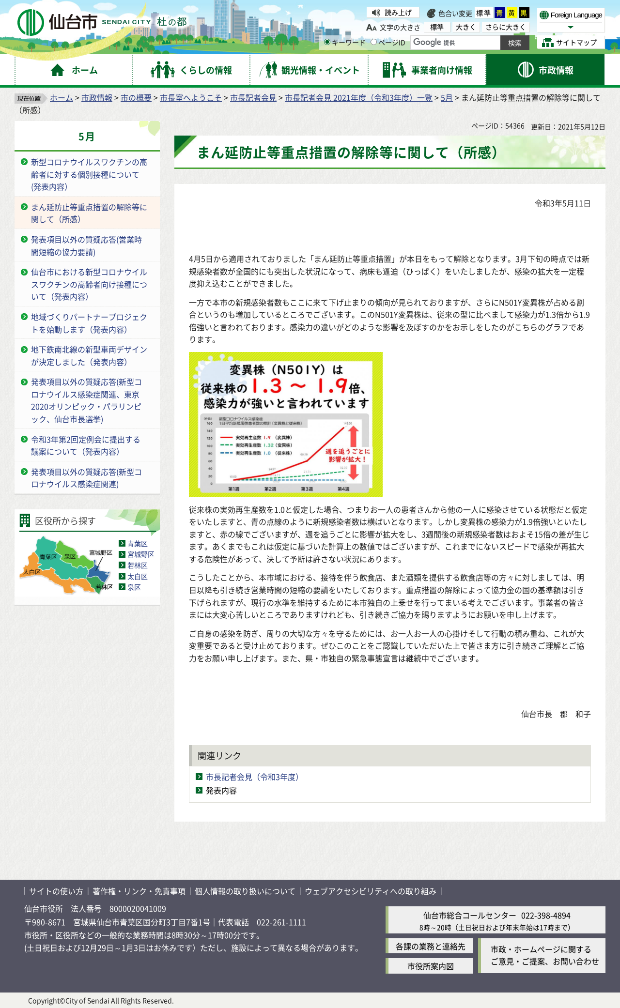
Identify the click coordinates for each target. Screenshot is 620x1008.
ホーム (61, 97)
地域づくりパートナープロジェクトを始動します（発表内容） (89, 323)
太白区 (137, 576)
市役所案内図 (430, 966)
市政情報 (96, 97)
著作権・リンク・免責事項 (139, 891)
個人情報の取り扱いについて (245, 891)
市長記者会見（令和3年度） (254, 776)
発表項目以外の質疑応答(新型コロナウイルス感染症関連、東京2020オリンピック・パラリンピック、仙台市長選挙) (86, 400)
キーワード (345, 42)
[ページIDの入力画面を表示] (374, 42)
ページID (388, 42)
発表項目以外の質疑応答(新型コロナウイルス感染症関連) (86, 478)
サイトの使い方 (56, 891)
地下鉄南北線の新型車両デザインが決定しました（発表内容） (89, 355)
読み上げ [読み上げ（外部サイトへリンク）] (398, 12)
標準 (484, 12)
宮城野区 (141, 554)
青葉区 (137, 543)
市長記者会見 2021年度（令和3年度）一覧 (359, 97)
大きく (466, 26)
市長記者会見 (253, 97)
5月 (447, 97)
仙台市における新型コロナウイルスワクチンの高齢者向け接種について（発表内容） (89, 284)
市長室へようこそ (191, 97)
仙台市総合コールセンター (469, 915)
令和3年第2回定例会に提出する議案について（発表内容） (85, 445)
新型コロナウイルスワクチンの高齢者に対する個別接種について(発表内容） (89, 174)
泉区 (134, 587)
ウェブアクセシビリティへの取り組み (370, 891)
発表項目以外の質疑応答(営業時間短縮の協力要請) (86, 245)
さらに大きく (505, 26)
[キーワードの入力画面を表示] (327, 42)
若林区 (137, 565)
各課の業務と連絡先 (430, 946)
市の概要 (136, 97)
